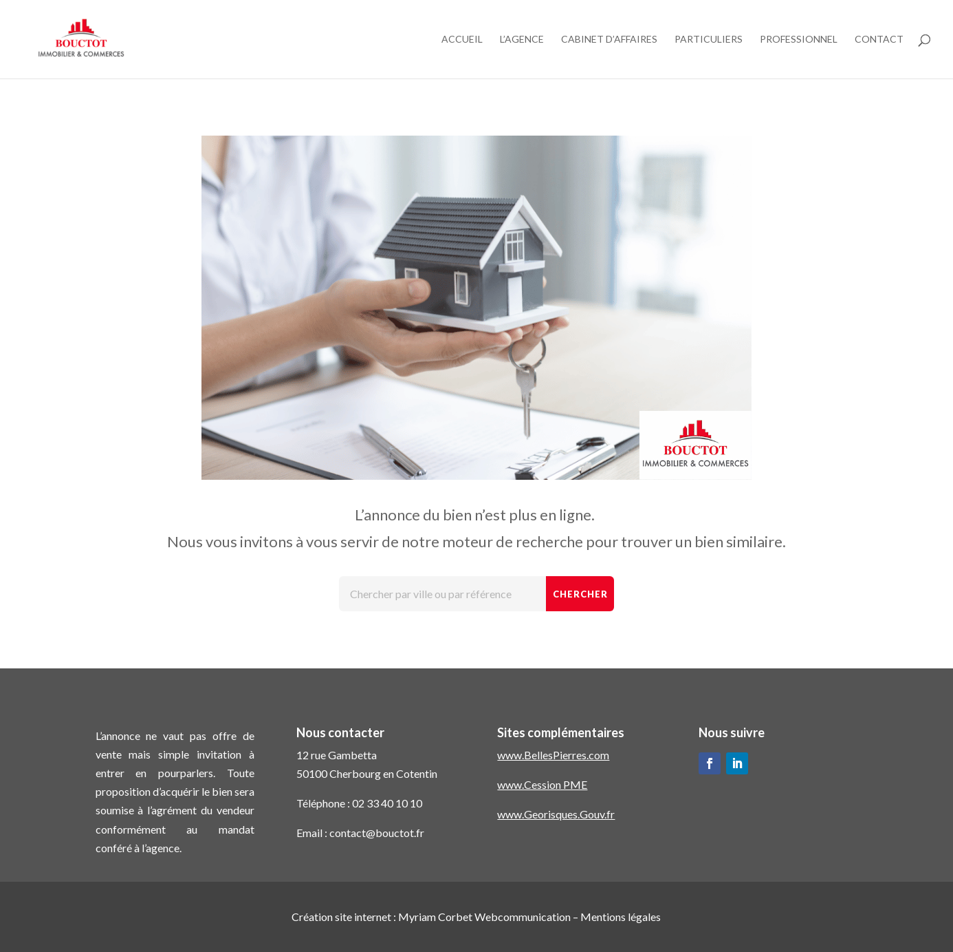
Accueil (462, 39)
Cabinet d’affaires (609, 39)
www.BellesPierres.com (553, 754)
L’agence (522, 39)
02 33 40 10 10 (387, 803)
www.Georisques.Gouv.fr (556, 814)
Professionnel (798, 39)
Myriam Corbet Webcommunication (483, 916)
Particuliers (709, 39)
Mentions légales (620, 916)
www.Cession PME (542, 784)
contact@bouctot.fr (376, 832)
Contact (879, 39)
